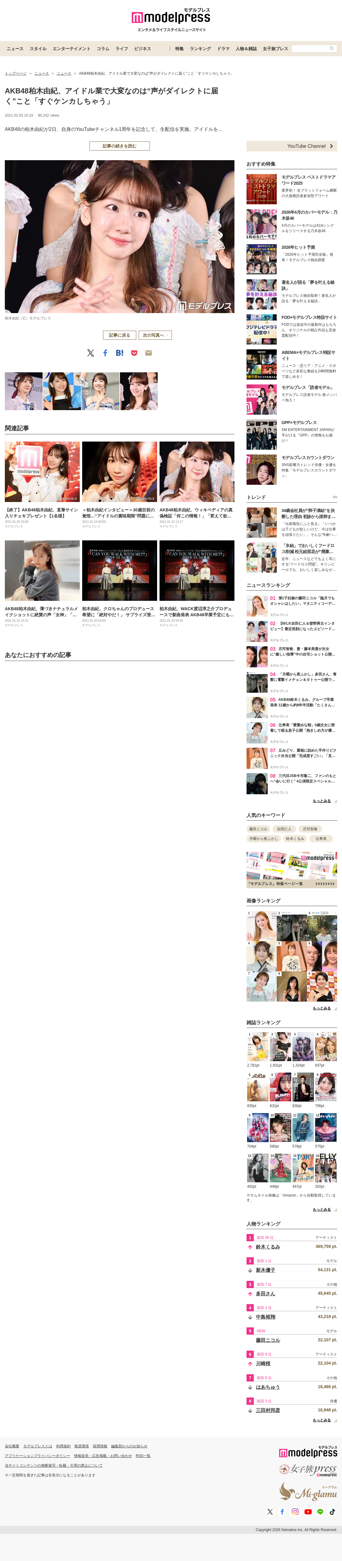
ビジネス (142, 48)
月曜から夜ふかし (263, 839)
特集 (179, 48)
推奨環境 (81, 1446)
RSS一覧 (143, 1456)
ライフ (121, 48)
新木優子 (265, 1270)
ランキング (200, 48)
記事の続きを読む (120, 146)
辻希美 (321, 839)
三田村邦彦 (268, 1410)
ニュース (15, 48)
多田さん (265, 1293)
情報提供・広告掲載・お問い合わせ (103, 1456)
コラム (103, 48)
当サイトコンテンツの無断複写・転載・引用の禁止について (54, 1465)
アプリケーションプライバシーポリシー (37, 1456)
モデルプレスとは (37, 1446)
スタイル (38, 48)
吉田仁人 (284, 829)
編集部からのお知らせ (129, 1446)
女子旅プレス (275, 48)
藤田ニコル (258, 829)
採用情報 (100, 1446)
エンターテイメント (72, 48)
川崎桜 (263, 1363)
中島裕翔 (265, 1317)
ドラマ (223, 48)
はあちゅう (268, 1387)
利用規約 (63, 1446)
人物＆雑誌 (246, 48)
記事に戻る (119, 335)
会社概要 (12, 1446)
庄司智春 (310, 829)
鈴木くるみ (295, 839)
